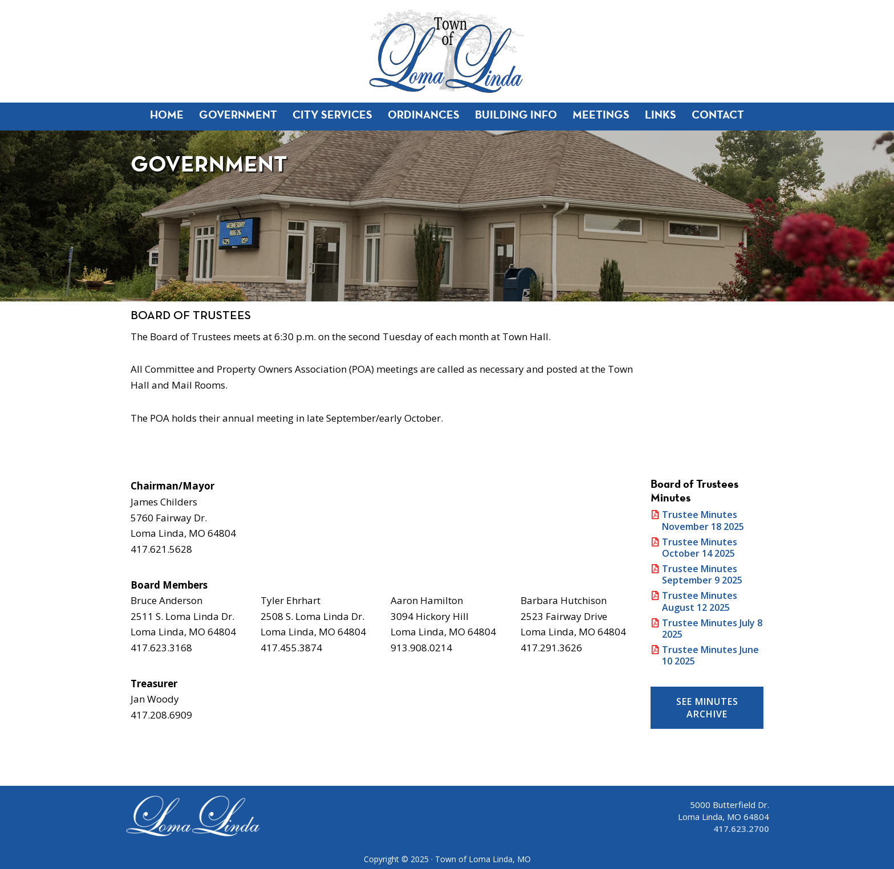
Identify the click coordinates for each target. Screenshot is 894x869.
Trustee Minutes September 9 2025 (702, 574)
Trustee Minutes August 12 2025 (699, 601)
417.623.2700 (741, 828)
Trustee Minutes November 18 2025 (703, 520)
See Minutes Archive (707, 707)
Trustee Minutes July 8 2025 (712, 628)
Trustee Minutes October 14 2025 (699, 548)
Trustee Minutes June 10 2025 (710, 655)
